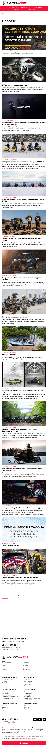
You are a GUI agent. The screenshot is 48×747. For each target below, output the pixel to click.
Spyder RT (26, 707)
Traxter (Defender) (29, 684)
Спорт (3, 705)
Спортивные (27, 692)
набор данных (15, 736)
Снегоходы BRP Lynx (30, 689)
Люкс (3, 710)
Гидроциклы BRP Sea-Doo (9, 703)
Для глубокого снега (7, 695)
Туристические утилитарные (10, 696)
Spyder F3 (26, 708)
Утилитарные (5, 693)
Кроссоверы (5, 692)
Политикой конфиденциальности (25, 738)
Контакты (5, 669)
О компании (27, 669)
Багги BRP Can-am (29, 677)
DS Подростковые (7, 679)
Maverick (26, 679)
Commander (27, 686)
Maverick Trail (27, 682)
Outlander (4, 681)
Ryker (25, 705)
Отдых (4, 708)
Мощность (5, 707)
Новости (26, 662)
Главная (4, 14)
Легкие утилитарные (7, 698)
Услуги (25, 665)
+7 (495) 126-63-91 (10, 645)
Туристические (28, 693)
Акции (4, 665)
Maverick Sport (28, 681)
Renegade (4, 682)
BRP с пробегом (7, 662)
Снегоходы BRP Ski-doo (9, 689)
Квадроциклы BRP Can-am (9, 677)
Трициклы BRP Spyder (30, 703)
